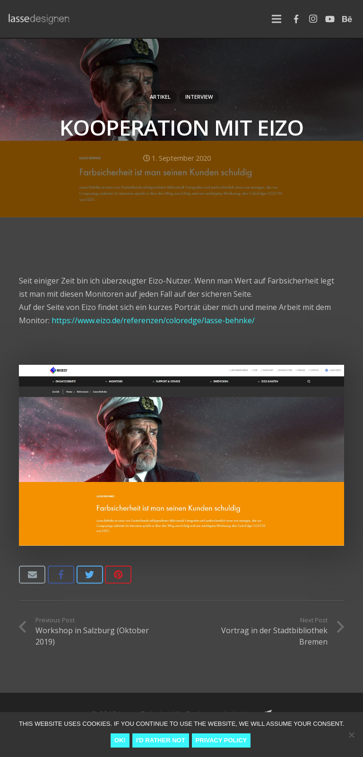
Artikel (160, 96)
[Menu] (276, 19)
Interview (199, 96)
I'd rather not (160, 740)
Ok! (120, 740)
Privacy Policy (221, 740)
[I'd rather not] (351, 735)
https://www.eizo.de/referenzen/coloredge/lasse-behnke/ (153, 320)
